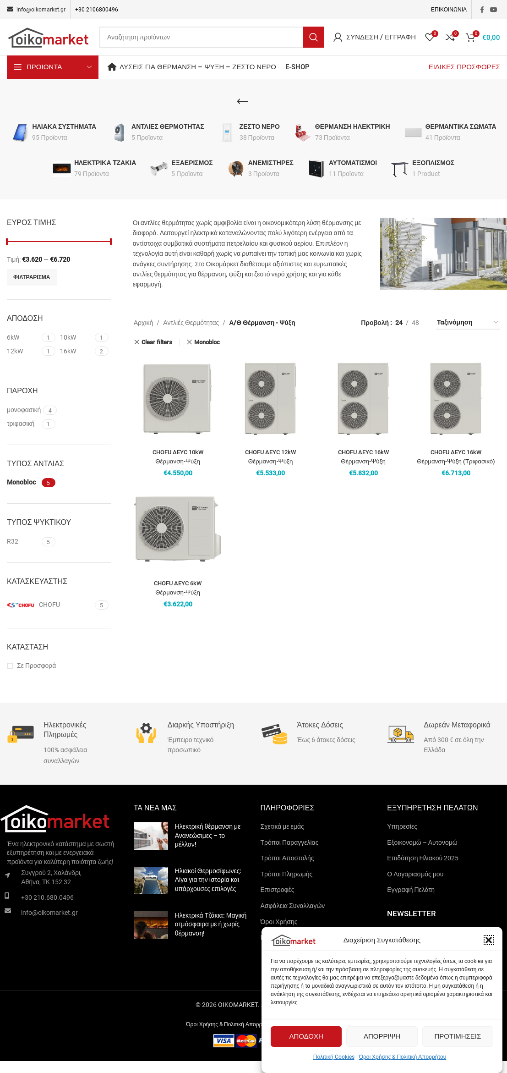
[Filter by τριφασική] (23, 435)
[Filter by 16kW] (76, 363)
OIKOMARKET (238, 1016)
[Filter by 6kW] (23, 349)
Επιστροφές (277, 901)
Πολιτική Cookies (333, 1057)
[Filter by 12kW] (23, 363)
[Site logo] (48, 42)
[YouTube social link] (493, 10)
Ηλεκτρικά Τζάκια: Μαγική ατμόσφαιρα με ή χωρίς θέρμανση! (211, 935)
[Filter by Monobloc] (23, 494)
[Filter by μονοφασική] (24, 421)
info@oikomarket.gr (49, 924)
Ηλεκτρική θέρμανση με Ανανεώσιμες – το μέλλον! (208, 846)
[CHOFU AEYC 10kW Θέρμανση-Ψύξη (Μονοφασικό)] (178, 411)
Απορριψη (382, 1036)
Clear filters (157, 354)
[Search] (211, 43)
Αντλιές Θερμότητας (191, 334)
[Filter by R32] (23, 553)
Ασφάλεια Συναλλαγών (293, 917)
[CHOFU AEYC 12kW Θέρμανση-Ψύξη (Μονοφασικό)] (270, 411)
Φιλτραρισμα (31, 289)
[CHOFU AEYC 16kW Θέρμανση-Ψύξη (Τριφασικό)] (456, 411)
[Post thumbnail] (151, 849)
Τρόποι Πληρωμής (287, 885)
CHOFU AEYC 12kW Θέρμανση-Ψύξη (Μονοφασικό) (271, 472)
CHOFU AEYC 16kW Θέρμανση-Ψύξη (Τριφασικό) (456, 472)
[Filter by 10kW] (76, 349)
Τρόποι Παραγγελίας (290, 854)
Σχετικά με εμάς (282, 838)
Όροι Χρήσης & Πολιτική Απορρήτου (403, 1057)
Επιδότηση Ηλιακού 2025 (422, 869)
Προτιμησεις (457, 1036)
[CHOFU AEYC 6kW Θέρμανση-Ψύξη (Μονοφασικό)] (178, 542)
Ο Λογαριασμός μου (415, 885)
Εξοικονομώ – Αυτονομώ (422, 854)
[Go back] (242, 113)
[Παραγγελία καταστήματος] (468, 334)
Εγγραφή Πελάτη (411, 901)
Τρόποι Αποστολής (287, 869)
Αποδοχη (306, 1036)
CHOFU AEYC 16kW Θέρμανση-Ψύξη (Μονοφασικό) (363, 472)
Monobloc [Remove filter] (207, 353)
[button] (488, 940)
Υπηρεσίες (402, 838)
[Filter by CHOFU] (50, 616)
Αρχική (143, 334)
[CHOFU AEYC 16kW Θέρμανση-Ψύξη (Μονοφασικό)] (363, 411)
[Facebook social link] (481, 10)
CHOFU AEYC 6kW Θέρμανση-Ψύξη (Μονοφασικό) (178, 603)
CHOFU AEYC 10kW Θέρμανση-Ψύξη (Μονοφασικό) (178, 472)
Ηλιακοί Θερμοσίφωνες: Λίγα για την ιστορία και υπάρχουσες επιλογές (208, 891)
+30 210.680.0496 (47, 909)
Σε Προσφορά (36, 677)
